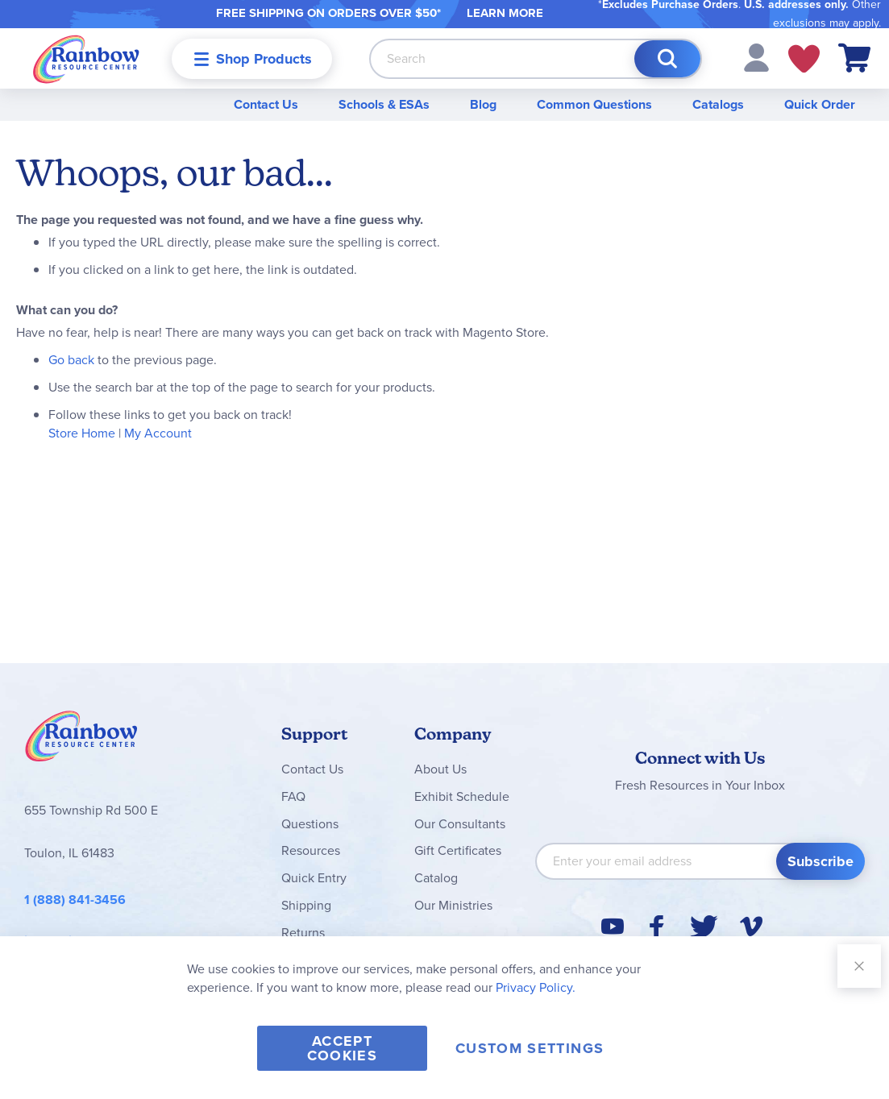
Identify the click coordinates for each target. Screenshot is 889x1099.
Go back (71, 359)
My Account (158, 433)
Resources (310, 850)
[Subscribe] (820, 861)
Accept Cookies (342, 1048)
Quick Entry (314, 878)
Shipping (306, 905)
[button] (756, 57)
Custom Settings (529, 1048)
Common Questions (594, 104)
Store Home (81, 433)
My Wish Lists (804, 58)
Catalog (436, 878)
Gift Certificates (457, 850)
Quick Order (819, 104)
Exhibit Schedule (461, 796)
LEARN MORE (505, 13)
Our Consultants (459, 824)
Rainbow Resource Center (81, 740)
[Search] (667, 58)
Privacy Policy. (535, 987)
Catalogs (718, 104)
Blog (483, 104)
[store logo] (86, 58)
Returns (303, 932)
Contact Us (266, 104)
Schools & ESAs (384, 104)
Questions (310, 824)
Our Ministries (453, 905)
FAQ (293, 796)
